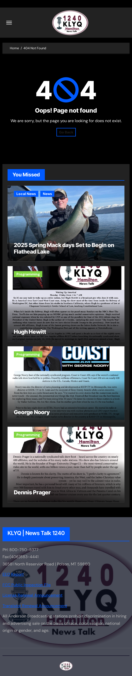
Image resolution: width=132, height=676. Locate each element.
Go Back (66, 132)
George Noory (32, 412)
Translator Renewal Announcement (35, 605)
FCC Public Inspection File (27, 585)
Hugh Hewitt (30, 331)
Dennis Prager (32, 492)
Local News (26, 193)
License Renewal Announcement (32, 595)
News (47, 193)
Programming (28, 274)
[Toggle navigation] (9, 23)
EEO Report (13, 574)
